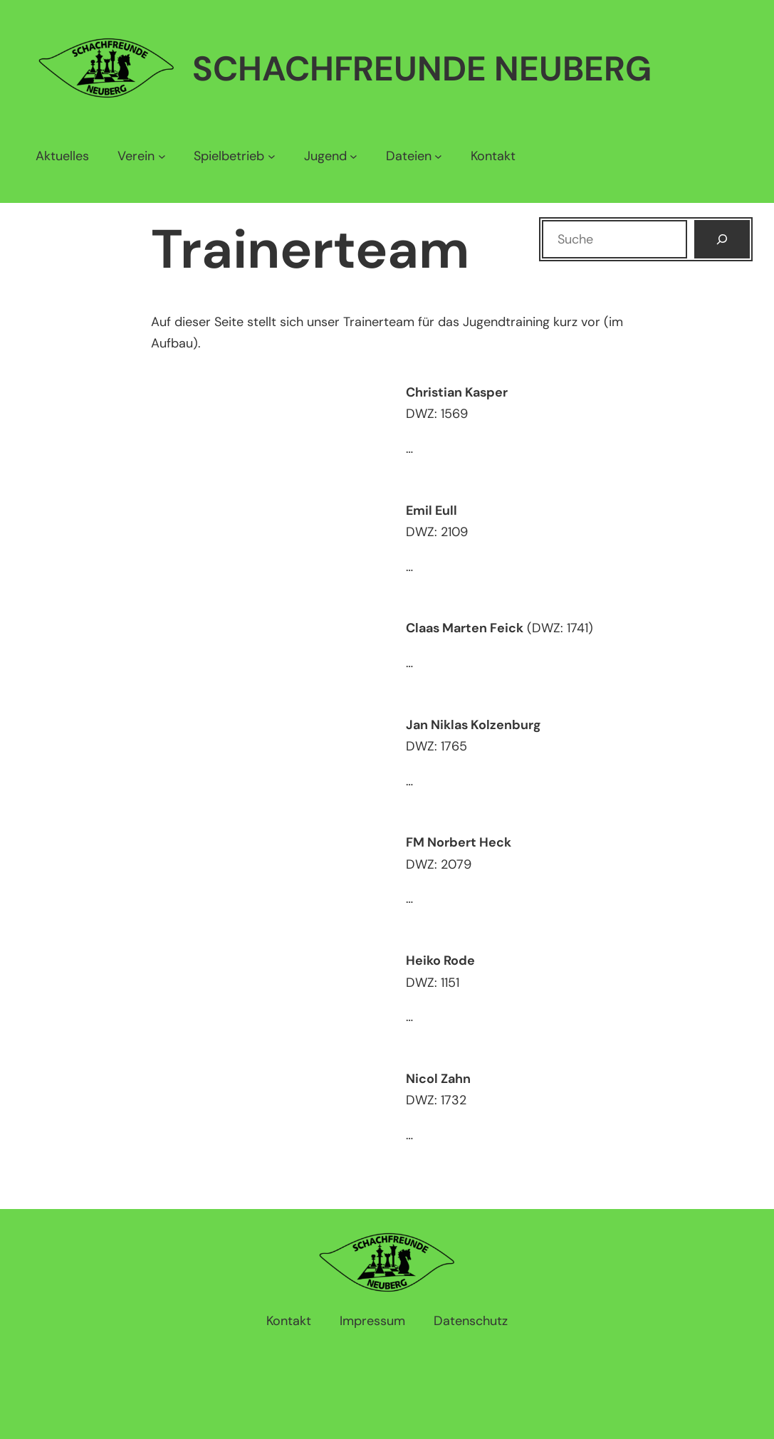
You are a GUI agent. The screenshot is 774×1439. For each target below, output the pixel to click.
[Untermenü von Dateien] (414, 156)
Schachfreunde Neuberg (422, 68)
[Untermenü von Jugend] (330, 156)
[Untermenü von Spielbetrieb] (234, 156)
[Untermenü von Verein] (141, 156)
